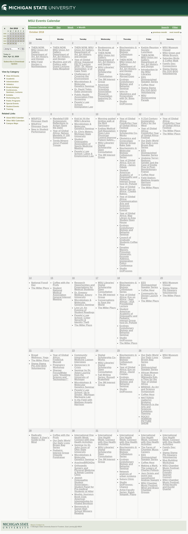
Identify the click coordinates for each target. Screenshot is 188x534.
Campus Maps (12, 123)
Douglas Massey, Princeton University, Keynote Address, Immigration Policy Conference (126, 256)
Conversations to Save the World (106, 302)
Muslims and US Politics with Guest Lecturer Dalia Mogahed (62, 65)
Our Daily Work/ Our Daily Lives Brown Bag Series (150, 144)
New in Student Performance (39, 130)
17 (16, 38)
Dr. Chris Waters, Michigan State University (83, 134)
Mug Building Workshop (170, 461)
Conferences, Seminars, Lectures (14, 91)
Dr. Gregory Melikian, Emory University (83, 294)
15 (10, 38)
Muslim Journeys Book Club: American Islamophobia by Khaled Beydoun (83, 499)
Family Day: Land (169, 448)
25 (18, 41)
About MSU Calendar (15, 118)
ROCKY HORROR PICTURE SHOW (146, 420)
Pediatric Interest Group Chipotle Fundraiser (61, 454)
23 (13, 41)
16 (13, 38)
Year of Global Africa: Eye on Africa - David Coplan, (127, 370)
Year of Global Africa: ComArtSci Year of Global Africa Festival (128, 123)
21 (8, 41)
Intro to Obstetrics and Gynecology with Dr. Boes (128, 95)
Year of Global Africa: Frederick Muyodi (61, 358)
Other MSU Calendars (15, 121)
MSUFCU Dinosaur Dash (39, 119)
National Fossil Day (39, 283)
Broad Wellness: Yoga (39, 356)
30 (8, 33)
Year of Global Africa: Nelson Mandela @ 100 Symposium (61, 134)
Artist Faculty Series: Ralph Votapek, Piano (128, 492)
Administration (12, 82)
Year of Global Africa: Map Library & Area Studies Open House (128, 218)
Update (14, 64)
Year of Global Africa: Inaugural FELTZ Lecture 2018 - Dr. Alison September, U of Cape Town (83, 65)
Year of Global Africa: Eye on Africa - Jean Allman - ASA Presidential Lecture (127, 300)
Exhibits (9, 95)
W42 (4, 38)
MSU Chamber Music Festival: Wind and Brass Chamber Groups (150, 488)
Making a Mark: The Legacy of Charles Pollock (150, 467)
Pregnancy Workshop (59, 366)
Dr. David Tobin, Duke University (83, 90)
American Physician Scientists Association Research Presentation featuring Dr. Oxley (105, 92)
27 (23, 41)
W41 (4, 36)
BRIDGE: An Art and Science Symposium (150, 389)
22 (10, 41)
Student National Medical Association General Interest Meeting (62, 294)
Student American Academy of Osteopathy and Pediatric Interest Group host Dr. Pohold (128, 177)
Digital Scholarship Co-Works (129, 133)
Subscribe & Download (14, 61)
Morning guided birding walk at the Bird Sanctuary (107, 122)
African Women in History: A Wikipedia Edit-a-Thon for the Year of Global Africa (149, 378)
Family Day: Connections (170, 64)
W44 (4, 43)
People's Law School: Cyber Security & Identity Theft (82, 319)
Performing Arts (13, 98)
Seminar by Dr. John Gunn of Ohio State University (82, 448)
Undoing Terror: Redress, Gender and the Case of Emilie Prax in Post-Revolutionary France (150, 165)
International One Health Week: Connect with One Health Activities (84, 438)
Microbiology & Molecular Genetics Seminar (84, 83)
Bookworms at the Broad (106, 48)
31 (16, 43)
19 (21, 38)
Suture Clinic (127, 479)
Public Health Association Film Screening (83, 97)
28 (8, 43)
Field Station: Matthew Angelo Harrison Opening (150, 181)
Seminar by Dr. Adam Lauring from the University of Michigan (82, 375)
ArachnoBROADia (84, 462)
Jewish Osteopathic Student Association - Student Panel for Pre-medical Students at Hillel (84, 484)
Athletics (10, 84)
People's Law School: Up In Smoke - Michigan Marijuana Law (84, 393)
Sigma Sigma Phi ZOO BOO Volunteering (148, 90)
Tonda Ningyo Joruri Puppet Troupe (60, 143)
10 (16, 36)
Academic (10, 79)
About (33, 525)
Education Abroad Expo (127, 75)
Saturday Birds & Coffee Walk (171, 59)
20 (23, 38)
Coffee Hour (147, 84)
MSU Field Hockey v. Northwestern (38, 64)
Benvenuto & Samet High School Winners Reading (83, 510)
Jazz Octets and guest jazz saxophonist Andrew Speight (150, 476)
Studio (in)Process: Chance (126, 484)
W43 (4, 41)
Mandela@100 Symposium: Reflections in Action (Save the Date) (60, 123)
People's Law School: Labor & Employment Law (84, 153)
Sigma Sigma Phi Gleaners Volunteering (170, 290)
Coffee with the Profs (61, 283)
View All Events (12, 76)
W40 (4, 33)
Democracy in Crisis (82, 366)
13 (23, 36)
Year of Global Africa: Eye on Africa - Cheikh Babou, (128, 190)
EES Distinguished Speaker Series (149, 79)
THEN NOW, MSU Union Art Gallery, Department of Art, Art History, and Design (40, 53)
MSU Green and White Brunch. (171, 54)
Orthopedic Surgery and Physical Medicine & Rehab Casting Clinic (84, 470)
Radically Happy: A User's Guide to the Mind (40, 438)
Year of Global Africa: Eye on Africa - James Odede (128, 164)
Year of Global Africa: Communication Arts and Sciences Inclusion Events (128, 203)
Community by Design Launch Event (149, 295)
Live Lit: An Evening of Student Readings (84, 310)
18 (18, 38)
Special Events (12, 104)
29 (10, 43)
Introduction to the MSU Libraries (149, 71)
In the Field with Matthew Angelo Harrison (83, 402)
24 (16, 41)
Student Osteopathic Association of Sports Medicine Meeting (83, 144)
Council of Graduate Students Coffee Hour (129, 241)
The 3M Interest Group (106, 80)
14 (8, 38)
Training (9, 109)
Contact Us (40, 525)
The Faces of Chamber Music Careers (149, 449)
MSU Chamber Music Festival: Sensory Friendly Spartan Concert (171, 471)
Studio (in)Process (126, 102)
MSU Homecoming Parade (148, 97)
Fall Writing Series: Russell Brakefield (106, 377)
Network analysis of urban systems (128, 473)
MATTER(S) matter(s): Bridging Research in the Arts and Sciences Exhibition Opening (149, 405)
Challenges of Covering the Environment (82, 76)
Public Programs (13, 101)
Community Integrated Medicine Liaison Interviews (83, 358)
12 (21, 36)
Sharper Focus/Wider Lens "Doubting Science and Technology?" (61, 375)
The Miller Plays (150, 187)
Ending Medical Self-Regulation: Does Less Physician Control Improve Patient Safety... (107, 134)
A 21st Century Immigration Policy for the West (149, 122)
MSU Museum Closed (170, 48)
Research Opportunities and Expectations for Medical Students (84, 286)
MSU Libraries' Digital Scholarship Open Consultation (106, 72)
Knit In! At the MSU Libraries (82, 119)
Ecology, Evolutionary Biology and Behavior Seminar (127, 84)
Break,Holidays (12, 87)
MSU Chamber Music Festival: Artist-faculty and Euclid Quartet (171, 484)
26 (21, 41)
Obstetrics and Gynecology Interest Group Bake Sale (128, 142)
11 (18, 36)
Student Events (12, 106)
